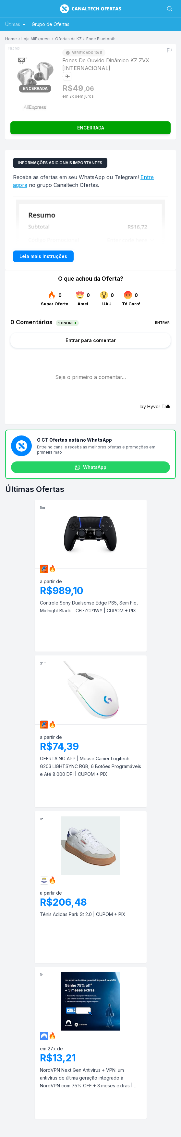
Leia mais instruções (43, 256)
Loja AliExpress (36, 39)
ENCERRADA (90, 127)
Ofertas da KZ (68, 39)
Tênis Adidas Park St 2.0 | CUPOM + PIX (83, 914)
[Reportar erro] (169, 50)
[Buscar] (169, 9)
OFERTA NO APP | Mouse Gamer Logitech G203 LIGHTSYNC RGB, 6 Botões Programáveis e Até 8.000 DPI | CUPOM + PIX (90, 766)
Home (11, 39)
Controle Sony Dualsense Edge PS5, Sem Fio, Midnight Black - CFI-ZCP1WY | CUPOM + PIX (89, 606)
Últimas (16, 24)
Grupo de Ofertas (50, 24)
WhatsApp (90, 467)
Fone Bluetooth (100, 39)
